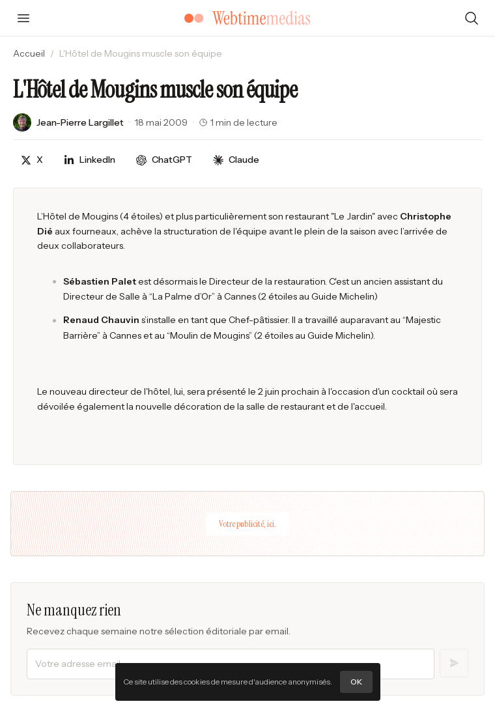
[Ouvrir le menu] (23, 18)
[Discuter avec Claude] (236, 160)
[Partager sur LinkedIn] (89, 160)
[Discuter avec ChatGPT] (164, 160)
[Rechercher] (472, 18)
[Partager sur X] (32, 160)
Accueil (29, 53)
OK (356, 681)
